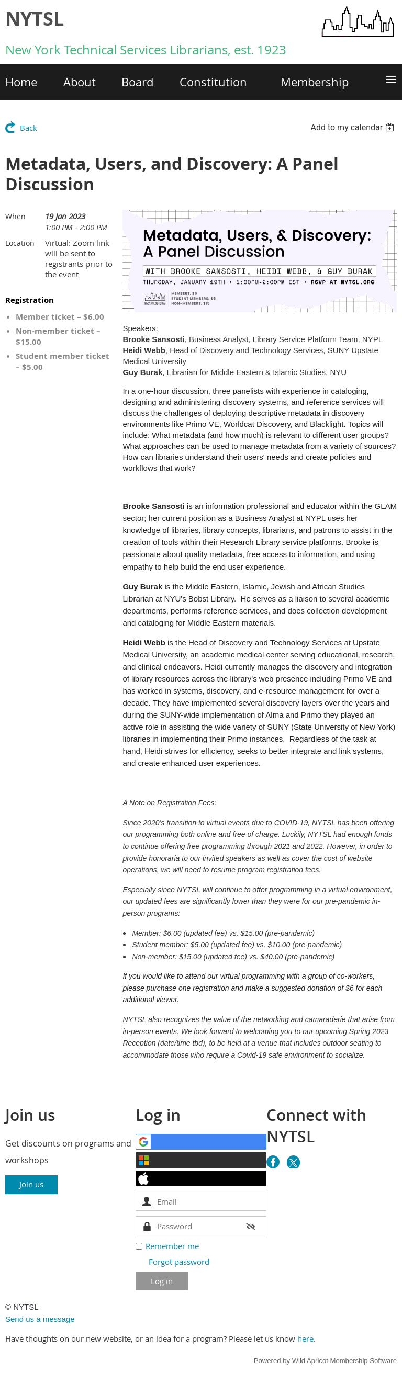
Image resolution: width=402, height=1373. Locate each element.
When (15, 216)
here (305, 1338)
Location (20, 243)
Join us (31, 1184)
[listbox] (353, 127)
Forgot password (179, 1261)
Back (28, 127)
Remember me (172, 1246)
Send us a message (40, 1318)
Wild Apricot (310, 1361)
